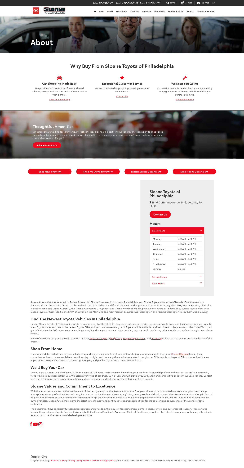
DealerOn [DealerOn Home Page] (54, 460)
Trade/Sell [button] (159, 11)
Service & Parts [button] (175, 11)
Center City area (180, 353)
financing (156, 338)
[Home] (95, 11)
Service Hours (177, 276)
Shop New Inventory (50, 171)
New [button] (101, 11)
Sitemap (63, 460)
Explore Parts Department (194, 171)
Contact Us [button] (160, 214)
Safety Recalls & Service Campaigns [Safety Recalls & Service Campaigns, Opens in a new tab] (93, 460)
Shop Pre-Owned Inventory (98, 171)
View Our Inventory (59, 99)
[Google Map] (85, 238)
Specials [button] (134, 11)
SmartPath (121, 11)
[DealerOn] (39, 456)
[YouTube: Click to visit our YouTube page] (35, 424)
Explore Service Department (146, 171)
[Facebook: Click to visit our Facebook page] (31, 424)
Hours (113, 460)
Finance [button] (146, 11)
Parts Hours (177, 283)
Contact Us (122, 96)
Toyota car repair (98, 338)
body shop (116, 338)
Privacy (72, 460)
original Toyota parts (134, 338)
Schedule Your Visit (47, 145)
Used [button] (110, 11)
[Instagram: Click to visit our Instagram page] (40, 424)
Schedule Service (205, 11)
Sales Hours (177, 230)
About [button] (189, 11)
